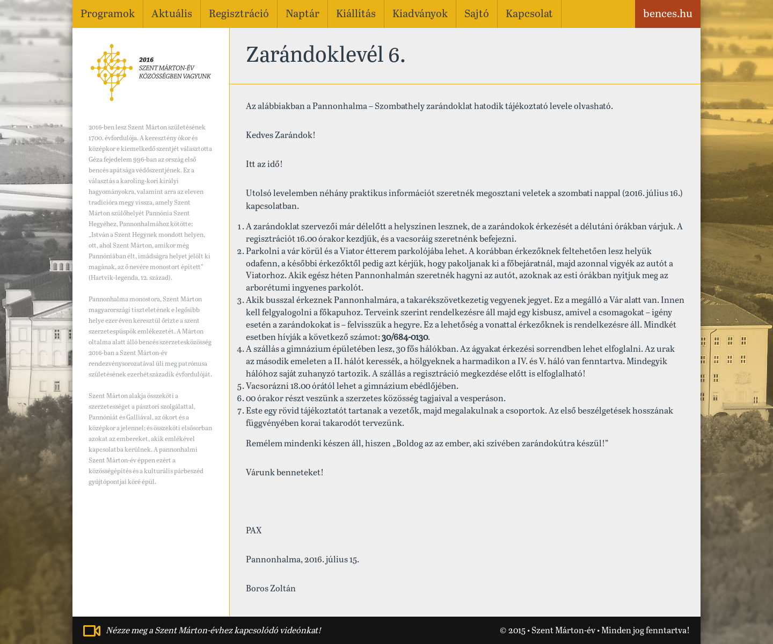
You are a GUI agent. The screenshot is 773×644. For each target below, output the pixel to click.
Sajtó (476, 14)
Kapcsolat (529, 14)
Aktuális (171, 14)
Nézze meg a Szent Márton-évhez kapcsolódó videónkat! (213, 630)
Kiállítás (356, 14)
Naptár (302, 14)
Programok (108, 14)
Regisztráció (239, 14)
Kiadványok (420, 14)
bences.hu (667, 14)
